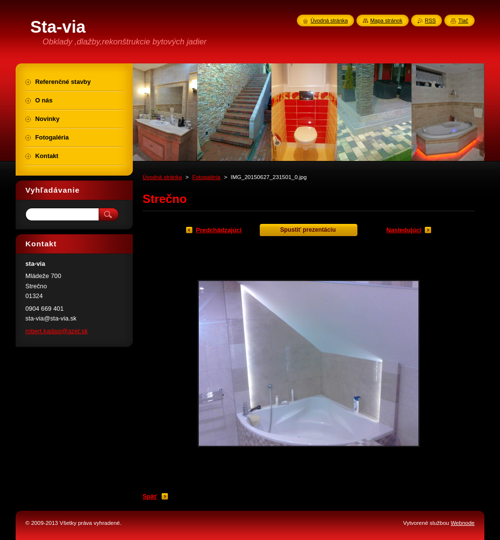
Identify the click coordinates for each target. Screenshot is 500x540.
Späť (150, 496)
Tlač (463, 20)
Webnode (463, 523)
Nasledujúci (403, 230)
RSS (430, 20)
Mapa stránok (386, 20)
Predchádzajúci (219, 230)
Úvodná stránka (162, 177)
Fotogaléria (206, 177)
